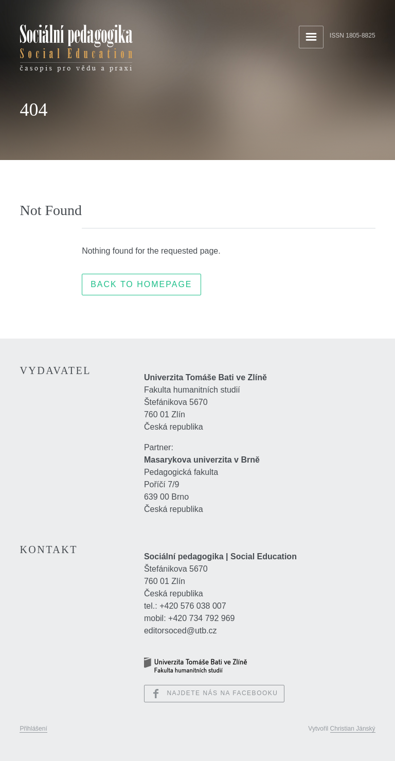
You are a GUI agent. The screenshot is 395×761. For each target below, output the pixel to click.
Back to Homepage (141, 284)
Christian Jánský (352, 728)
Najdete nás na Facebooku (214, 693)
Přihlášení (33, 728)
